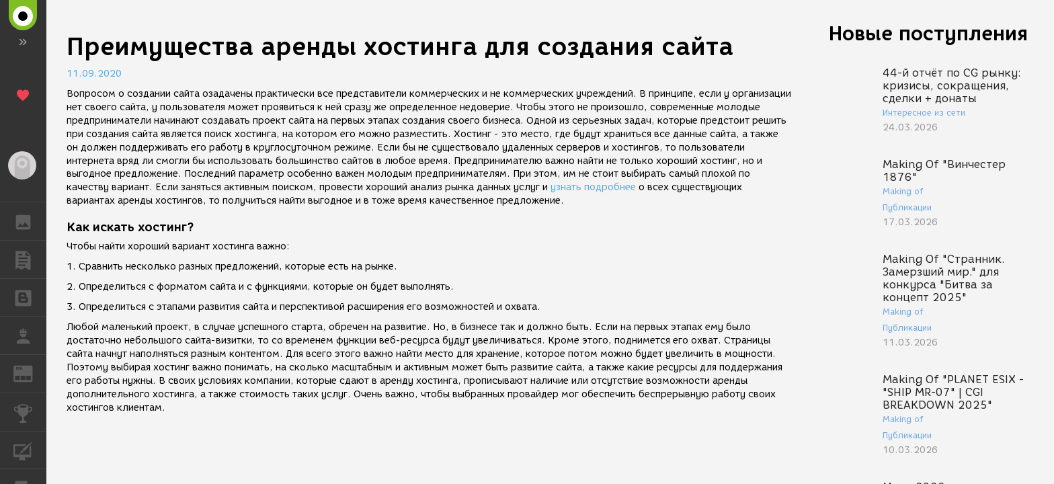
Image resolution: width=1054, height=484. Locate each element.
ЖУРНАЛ (29, 373)
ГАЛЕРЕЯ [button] (29, 221)
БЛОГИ (29, 297)
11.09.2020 (94, 73)
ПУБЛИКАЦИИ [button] (29, 259)
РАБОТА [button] (29, 335)
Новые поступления (928, 33)
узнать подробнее (593, 187)
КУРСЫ (29, 449)
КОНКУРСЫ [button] (29, 412)
